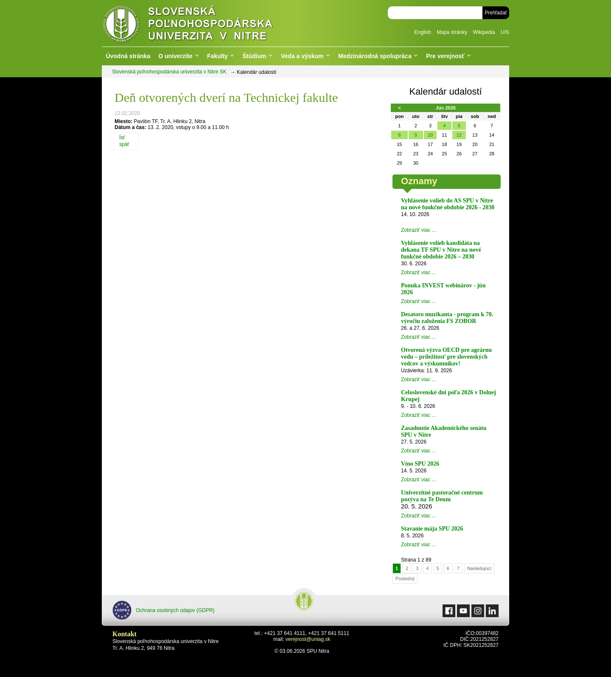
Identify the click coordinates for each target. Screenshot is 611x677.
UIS (505, 32)
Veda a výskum (302, 56)
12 (459, 135)
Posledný (405, 578)
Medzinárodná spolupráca (375, 56)
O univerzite (175, 56)
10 (430, 135)
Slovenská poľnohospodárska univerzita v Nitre (206, 23)
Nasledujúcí (479, 568)
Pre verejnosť (445, 56)
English (423, 32)
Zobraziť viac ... (418, 230)
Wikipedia (484, 32)
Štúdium (254, 56)
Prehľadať (496, 13)
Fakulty (217, 56)
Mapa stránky (452, 32)
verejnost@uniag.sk (308, 639)
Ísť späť (124, 141)
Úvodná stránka (128, 56)
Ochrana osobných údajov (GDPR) (163, 610)
